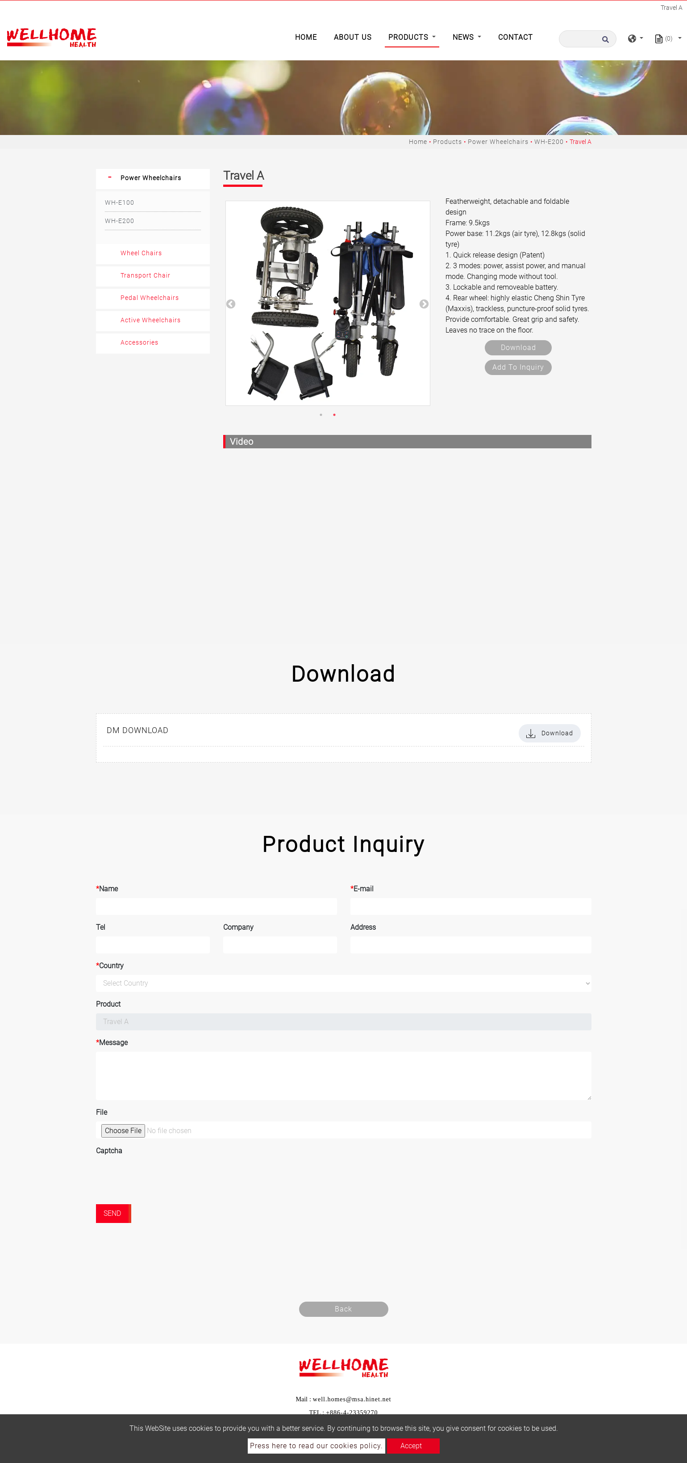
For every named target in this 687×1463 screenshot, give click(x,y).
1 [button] (320, 414)
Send (112, 1213)
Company (238, 927)
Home (308, 37)
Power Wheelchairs (498, 141)
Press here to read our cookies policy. (316, 1446)
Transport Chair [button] (146, 275)
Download (518, 347)
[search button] (608, 38)
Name (107, 889)
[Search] (587, 38)
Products (447, 141)
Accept (411, 1446)
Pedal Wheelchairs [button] (150, 297)
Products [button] (409, 37)
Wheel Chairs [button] (141, 253)
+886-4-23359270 (352, 1412)
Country (110, 966)
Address (363, 927)
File (101, 1112)
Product (108, 1004)
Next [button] (423, 303)
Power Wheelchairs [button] (151, 177)
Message (112, 1042)
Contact (515, 37)
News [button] (464, 37)
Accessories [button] (139, 342)
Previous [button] (229, 303)
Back (343, 1309)
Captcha (109, 1151)
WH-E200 (549, 141)
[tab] (153, 179)
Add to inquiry (518, 367)
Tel (100, 927)
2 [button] (334, 414)
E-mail (362, 889)
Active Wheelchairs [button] (151, 320)
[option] (327, 303)
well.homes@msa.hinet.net (352, 1399)
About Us (352, 37)
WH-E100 (119, 202)
